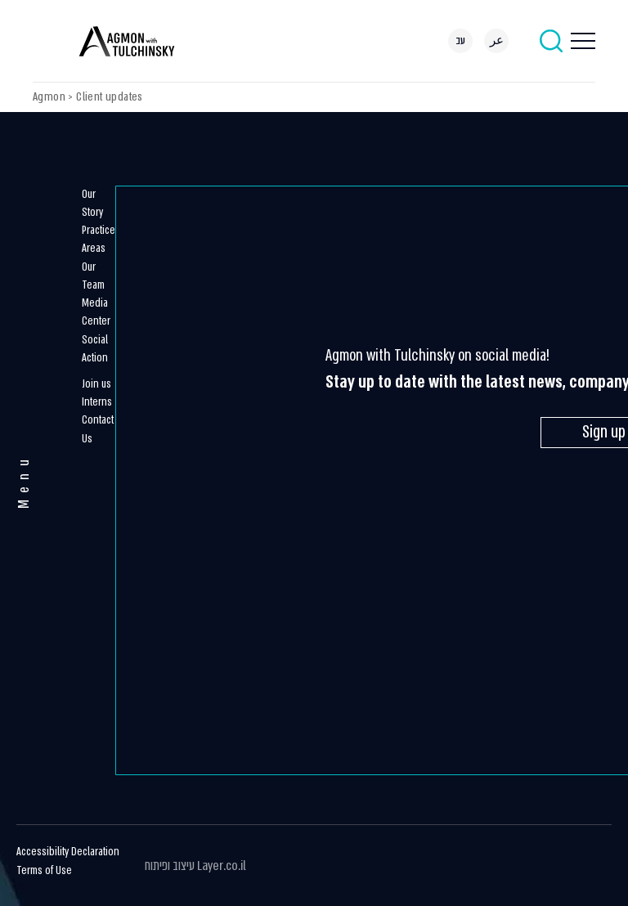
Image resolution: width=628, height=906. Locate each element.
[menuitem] (460, 41)
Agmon (49, 96)
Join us (96, 384)
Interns (97, 402)
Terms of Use (44, 870)
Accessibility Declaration (67, 851)
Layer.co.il (221, 865)
